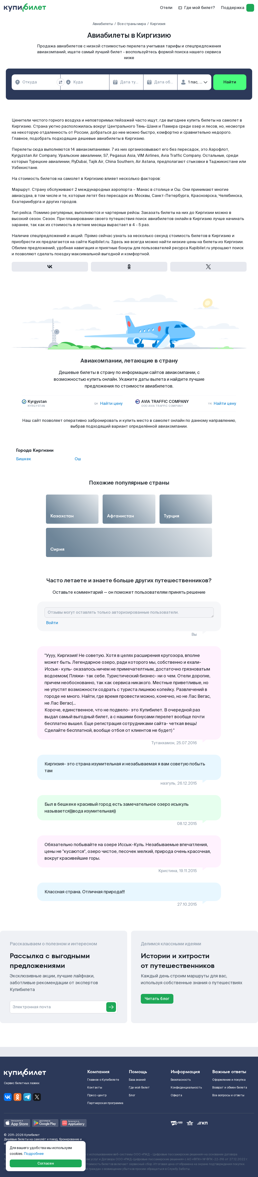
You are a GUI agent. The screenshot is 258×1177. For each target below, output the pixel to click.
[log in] (250, 8)
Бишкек (23, 459)
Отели (166, 7)
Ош (78, 459)
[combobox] (36, 82)
